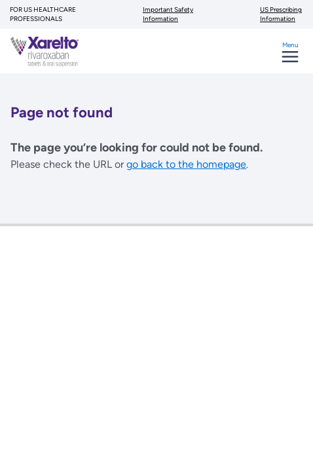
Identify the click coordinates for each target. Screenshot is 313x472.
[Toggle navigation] (290, 57)
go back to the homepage (186, 164)
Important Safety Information (168, 14)
